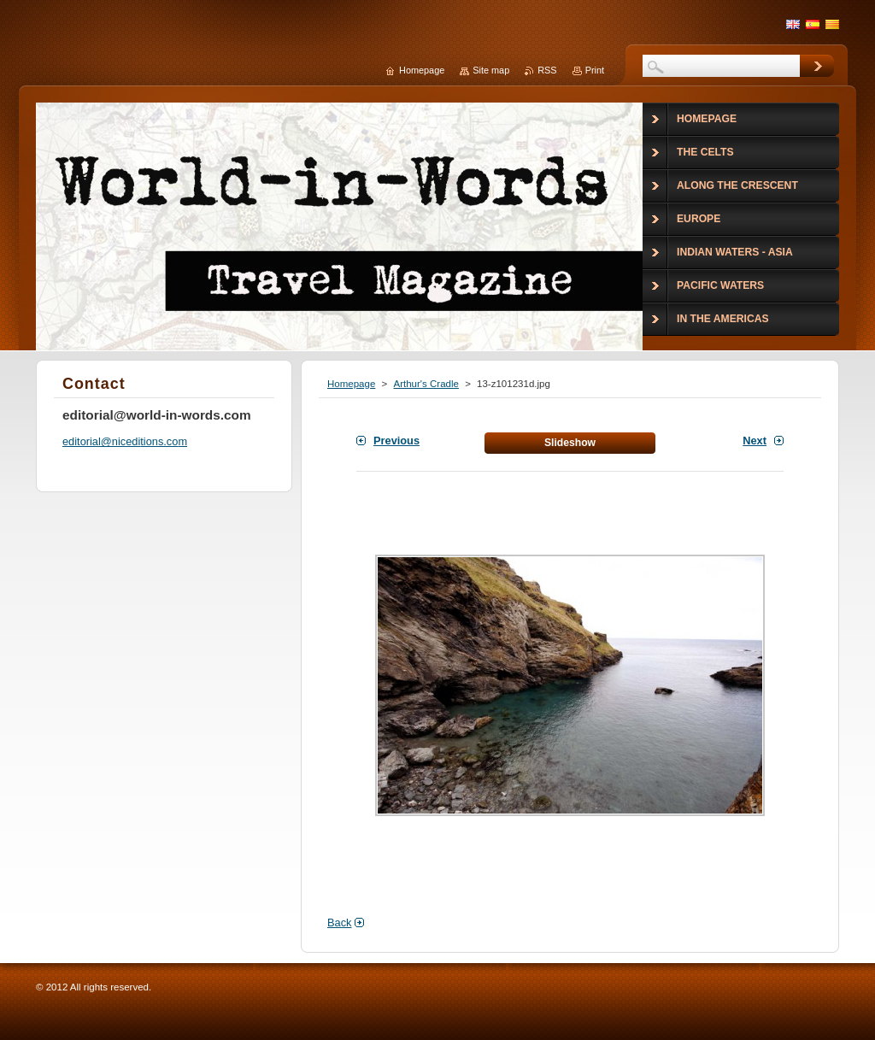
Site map (491, 70)
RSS (546, 70)
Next (754, 440)
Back (339, 922)
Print (594, 70)
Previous (396, 440)
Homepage (351, 384)
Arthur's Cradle (425, 384)
